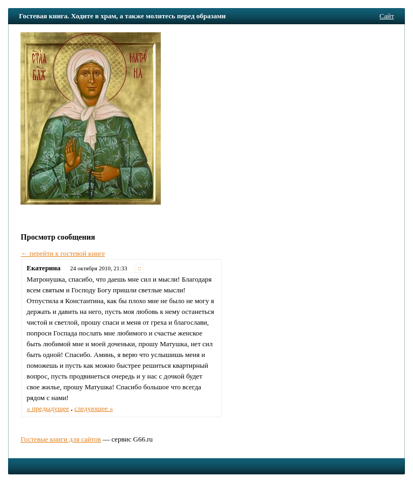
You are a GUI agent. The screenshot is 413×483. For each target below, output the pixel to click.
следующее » (93, 408)
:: (139, 268)
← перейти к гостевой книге (63, 253)
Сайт (387, 16)
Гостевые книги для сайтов (60, 439)
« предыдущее (48, 408)
